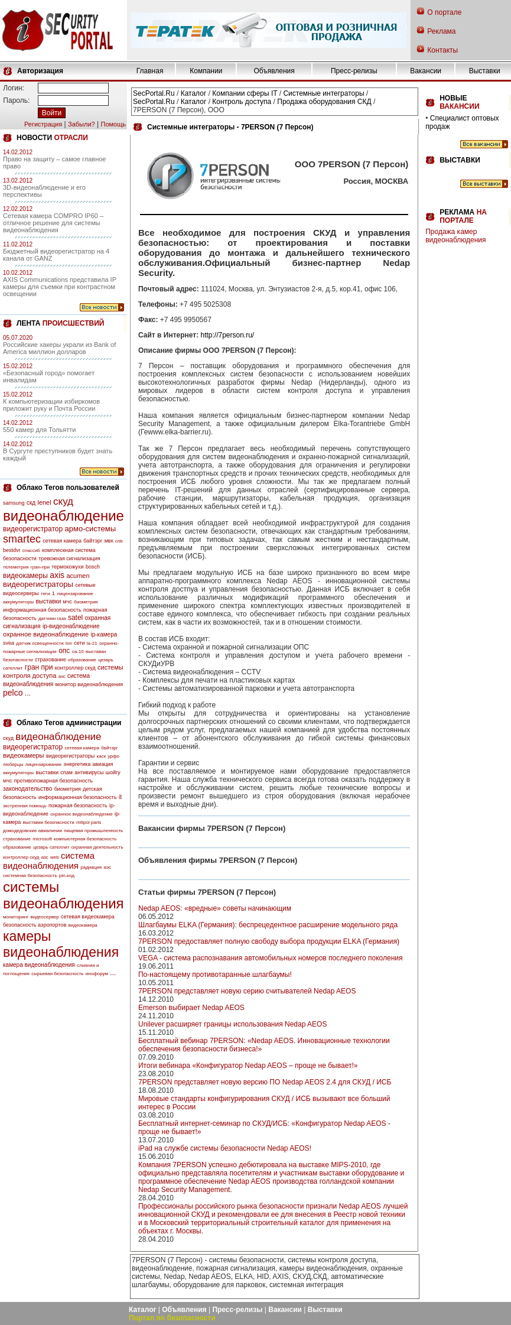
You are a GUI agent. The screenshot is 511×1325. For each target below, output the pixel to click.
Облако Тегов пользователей (68, 487)
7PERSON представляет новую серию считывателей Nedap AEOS (247, 991)
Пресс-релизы (354, 71)
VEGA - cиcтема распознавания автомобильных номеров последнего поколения (270, 958)
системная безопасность (30, 875)
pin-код (66, 875)
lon (69, 643)
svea (8, 643)
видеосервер (44, 917)
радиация (91, 867)
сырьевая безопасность (57, 973)
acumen (77, 575)
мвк (109, 541)
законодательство (27, 788)
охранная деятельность (97, 847)
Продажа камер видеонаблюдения (455, 236)
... (28, 693)
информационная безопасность (42, 610)
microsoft (41, 839)
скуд (63, 501)
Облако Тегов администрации (69, 723)
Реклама (441, 31)
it (120, 797)
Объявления (273, 71)
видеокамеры (25, 575)
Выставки (484, 71)
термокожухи (67, 567)
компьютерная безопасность (85, 839)
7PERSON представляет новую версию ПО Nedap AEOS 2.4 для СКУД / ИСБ (264, 1082)
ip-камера (103, 634)
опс (64, 651)
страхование (50, 659)
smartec (22, 539)
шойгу (113, 772)
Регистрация (43, 124)
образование (82, 659)
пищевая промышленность (93, 830)
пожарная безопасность (78, 805)
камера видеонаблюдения (39, 965)
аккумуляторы (18, 602)
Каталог (194, 93)
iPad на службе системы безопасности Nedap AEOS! (224, 1148)
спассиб (31, 550)
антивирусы (88, 772)
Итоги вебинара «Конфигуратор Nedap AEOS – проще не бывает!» (247, 1065)
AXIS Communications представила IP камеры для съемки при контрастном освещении (59, 286)
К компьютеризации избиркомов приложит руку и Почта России (51, 405)
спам (66, 772)
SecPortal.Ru (154, 93)
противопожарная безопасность (53, 781)
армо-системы (90, 528)
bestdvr (12, 550)
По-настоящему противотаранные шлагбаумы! (215, 974)
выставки (48, 601)
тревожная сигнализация (69, 558)
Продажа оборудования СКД (324, 102)
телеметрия (15, 567)
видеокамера (83, 925)
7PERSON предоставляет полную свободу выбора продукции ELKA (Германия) (268, 941)
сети (79, 643)
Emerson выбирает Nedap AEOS (191, 1008)
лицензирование (75, 593)
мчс (67, 602)
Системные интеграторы (323, 93)
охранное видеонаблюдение (46, 634)
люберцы (13, 764)
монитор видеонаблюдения (89, 684)
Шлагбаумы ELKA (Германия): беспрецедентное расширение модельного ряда (268, 925)
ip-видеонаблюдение (71, 626)
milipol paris (88, 822)
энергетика (77, 764)
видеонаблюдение (63, 516)
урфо (113, 756)
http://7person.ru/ (227, 335)
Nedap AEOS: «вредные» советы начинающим (214, 908)
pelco (12, 692)
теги (45, 593)
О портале (444, 12)
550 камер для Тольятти (39, 429)
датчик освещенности (39, 643)
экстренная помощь (25, 805)
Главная (150, 71)
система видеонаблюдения (49, 860)
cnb (119, 541)
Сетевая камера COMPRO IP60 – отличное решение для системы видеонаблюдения (53, 222)
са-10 (78, 651)
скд (31, 502)
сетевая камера (62, 541)
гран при (39, 667)
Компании (206, 71)
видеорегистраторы (38, 584)
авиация (103, 764)
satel (75, 617)
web (54, 857)
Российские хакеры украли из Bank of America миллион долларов (59, 348)
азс (62, 676)
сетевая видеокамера (88, 917)
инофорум (97, 973)
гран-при (40, 567)
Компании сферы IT (244, 93)
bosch (93, 567)
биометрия (85, 602)
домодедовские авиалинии (32, 830)
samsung (14, 503)
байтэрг (92, 541)
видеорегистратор (33, 529)
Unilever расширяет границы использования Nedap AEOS (232, 1024)
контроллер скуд (75, 668)
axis (57, 575)
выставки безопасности (48, 822)
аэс (107, 867)
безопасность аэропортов (34, 925)
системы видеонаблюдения (63, 895)
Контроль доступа (241, 102)
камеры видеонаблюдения (61, 944)
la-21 (92, 643)
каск (101, 756)
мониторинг (15, 917)
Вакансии (425, 71)
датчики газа (52, 618)
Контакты (442, 50)
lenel (44, 502)
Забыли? (81, 124)
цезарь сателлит (51, 847)
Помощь (113, 124)
